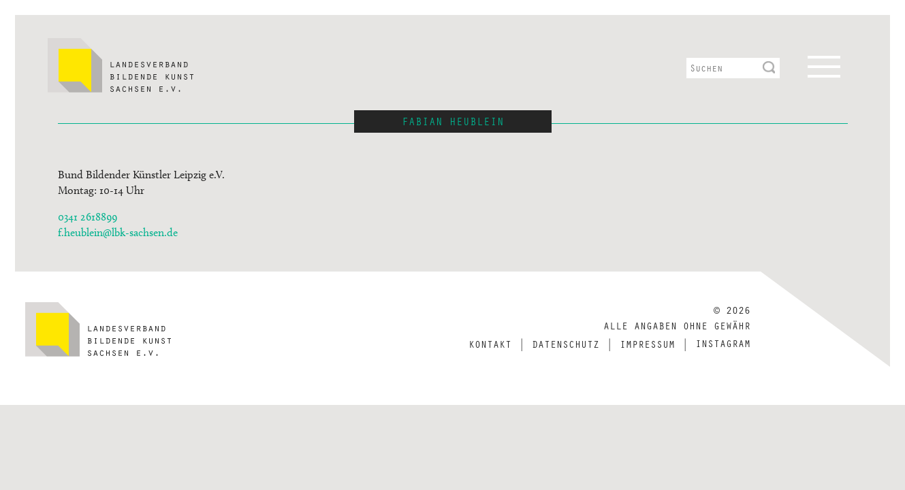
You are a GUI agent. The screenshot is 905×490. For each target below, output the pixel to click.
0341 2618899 (87, 216)
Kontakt (490, 343)
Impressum (647, 343)
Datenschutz (565, 343)
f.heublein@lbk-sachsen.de (118, 232)
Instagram (722, 343)
